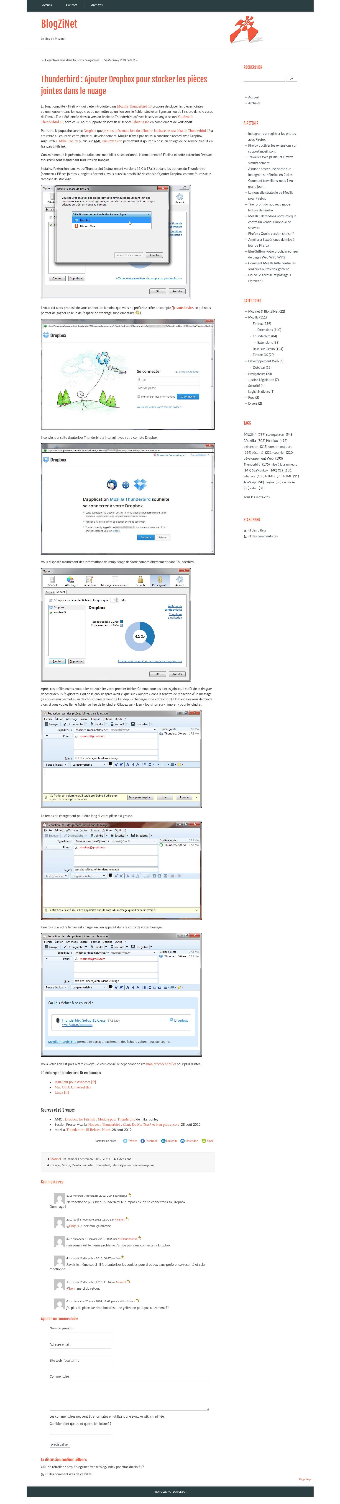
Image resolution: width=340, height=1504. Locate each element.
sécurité (87, 1165)
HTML (287, 476)
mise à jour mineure (284, 464)
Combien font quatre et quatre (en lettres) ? (80, 1424)
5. (67, 1282)
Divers (253, 403)
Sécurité (254, 386)
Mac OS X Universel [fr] (73, 1087)
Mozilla (76, 1165)
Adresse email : (60, 1344)
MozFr (66, 1165)
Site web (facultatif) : (64, 1360)
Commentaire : (60, 1376)
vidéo (253, 488)
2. (67, 1219)
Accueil (253, 97)
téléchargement (122, 1165)
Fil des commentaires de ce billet (68, 1474)
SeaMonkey (260, 470)
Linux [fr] (62, 1092)
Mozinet (56, 1159)
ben (72, 1288)
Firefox (258, 324)
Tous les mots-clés (257, 497)
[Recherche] (264, 78)
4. (67, 1258)
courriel (55, 1165)
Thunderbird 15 (52, 122)
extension (251, 446)
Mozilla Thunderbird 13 (134, 106)
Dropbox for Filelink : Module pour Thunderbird (100, 1119)
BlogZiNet (59, 24)
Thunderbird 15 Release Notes (88, 1130)
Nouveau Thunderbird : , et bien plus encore (133, 1124)
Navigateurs (256, 374)
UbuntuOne (141, 122)
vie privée (288, 482)
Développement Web (263, 361)
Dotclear (259, 367)
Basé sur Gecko (264, 349)
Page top (305, 1479)
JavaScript (250, 482)
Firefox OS (260, 355)
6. (67, 1301)
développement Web (259, 458)
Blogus (74, 1226)
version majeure (143, 1165)
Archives (254, 103)
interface (249, 476)
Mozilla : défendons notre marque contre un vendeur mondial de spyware (272, 222)
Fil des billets (257, 530)
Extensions (124, 1159)
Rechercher (253, 67)
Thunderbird (102, 1165)
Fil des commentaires (263, 536)
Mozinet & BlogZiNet (263, 311)
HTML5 (270, 476)
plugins (269, 482)
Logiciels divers (259, 392)
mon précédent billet (161, 1064)
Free (251, 397)
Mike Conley (68, 141)
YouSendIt (185, 117)
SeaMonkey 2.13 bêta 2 (119, 60)
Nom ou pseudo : (62, 1328)
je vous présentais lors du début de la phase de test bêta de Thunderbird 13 (156, 131)
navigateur (275, 434)
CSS (280, 470)
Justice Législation (261, 380)
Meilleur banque (128, 1239)
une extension (112, 141)
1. (67, 1195)
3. (67, 1239)
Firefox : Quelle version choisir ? (271, 234)
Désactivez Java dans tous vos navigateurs (72, 60)
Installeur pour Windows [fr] (75, 1082)
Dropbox (90, 131)
